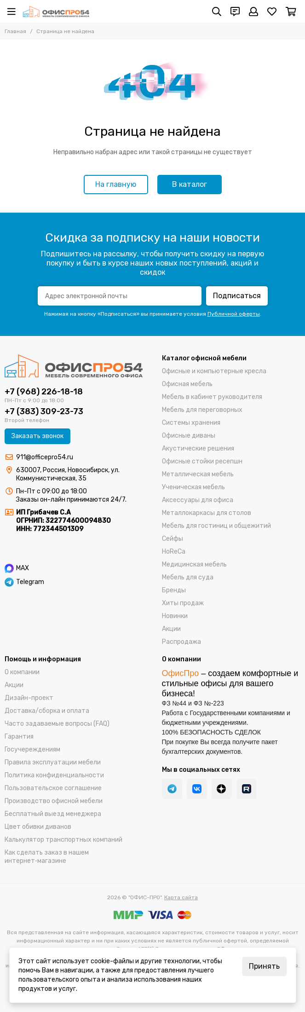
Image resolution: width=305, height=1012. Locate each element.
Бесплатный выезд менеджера (53, 814)
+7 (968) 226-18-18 (44, 392)
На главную (115, 184)
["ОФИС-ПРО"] (56, 11)
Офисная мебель (187, 384)
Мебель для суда (187, 577)
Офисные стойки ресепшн (202, 461)
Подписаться (237, 295)
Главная (15, 31)
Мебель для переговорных (202, 410)
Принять (264, 966)
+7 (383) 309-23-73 (44, 411)
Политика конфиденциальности (54, 775)
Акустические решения (198, 448)
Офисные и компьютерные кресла (214, 371)
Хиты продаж (183, 603)
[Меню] (11, 11)
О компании (22, 672)
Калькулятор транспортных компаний (63, 840)
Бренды (174, 590)
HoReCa (173, 551)
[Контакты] (235, 11)
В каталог (189, 184)
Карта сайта (181, 897)
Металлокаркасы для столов (206, 513)
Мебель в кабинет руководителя (212, 397)
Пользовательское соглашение (53, 788)
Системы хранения (191, 423)
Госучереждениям (32, 749)
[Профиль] (253, 11)
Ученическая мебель (193, 487)
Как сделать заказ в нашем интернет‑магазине (47, 857)
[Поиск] (216, 11)
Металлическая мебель (198, 474)
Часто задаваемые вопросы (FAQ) (57, 724)
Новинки (175, 616)
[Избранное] (272, 11)
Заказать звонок (37, 436)
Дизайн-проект (29, 698)
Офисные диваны (188, 435)
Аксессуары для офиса (197, 500)
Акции (171, 629)
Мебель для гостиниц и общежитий (216, 526)
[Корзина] (291, 11)
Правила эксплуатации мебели (53, 762)
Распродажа (181, 642)
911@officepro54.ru (44, 457)
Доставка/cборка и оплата (47, 711)
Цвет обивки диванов (38, 827)
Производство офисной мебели (54, 801)
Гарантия (19, 736)
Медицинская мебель (194, 564)
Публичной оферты (233, 314)
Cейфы (172, 539)
